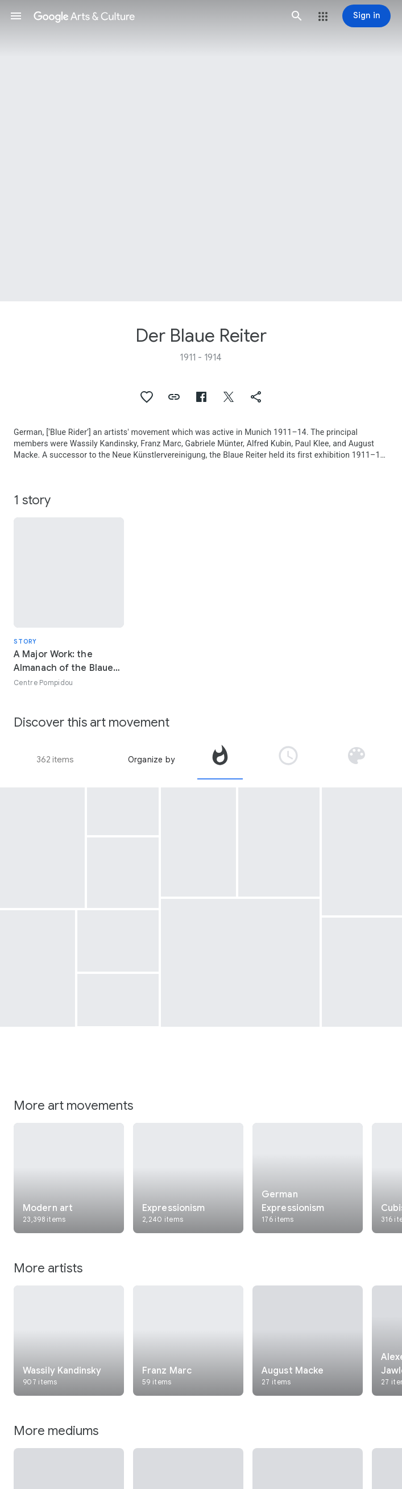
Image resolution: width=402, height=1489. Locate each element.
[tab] (220, 759)
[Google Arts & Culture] (156, 16)
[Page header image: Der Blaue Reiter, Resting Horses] (201, 150)
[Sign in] (366, 16)
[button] (16, 16)
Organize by (151, 759)
